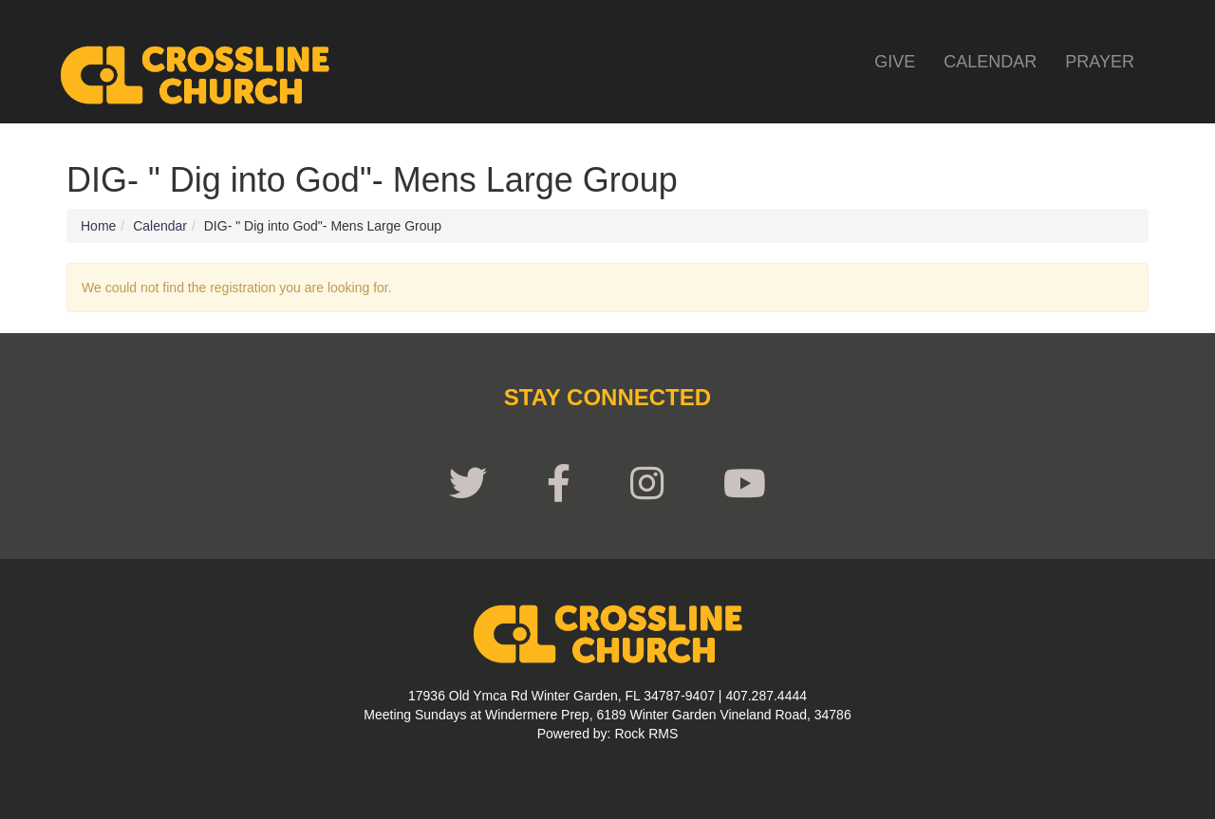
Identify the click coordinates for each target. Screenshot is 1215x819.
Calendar (990, 61)
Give (894, 61)
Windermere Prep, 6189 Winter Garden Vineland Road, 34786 (668, 714)
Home (98, 225)
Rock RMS (646, 733)
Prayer (1099, 61)
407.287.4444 (766, 695)
